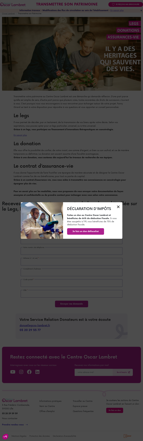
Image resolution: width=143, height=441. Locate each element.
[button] (5, 437)
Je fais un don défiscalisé (85, 231)
